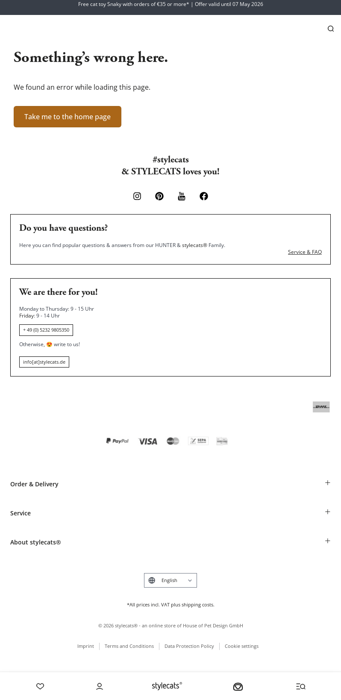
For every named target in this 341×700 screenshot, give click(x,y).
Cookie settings (242, 646)
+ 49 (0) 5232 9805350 (46, 329)
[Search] (331, 28)
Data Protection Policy (189, 646)
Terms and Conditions (129, 646)
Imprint (85, 646)
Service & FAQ (305, 252)
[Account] (99, 686)
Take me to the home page (67, 116)
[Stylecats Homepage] (167, 686)
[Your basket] (238, 686)
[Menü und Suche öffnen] (301, 686)
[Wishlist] (40, 686)
